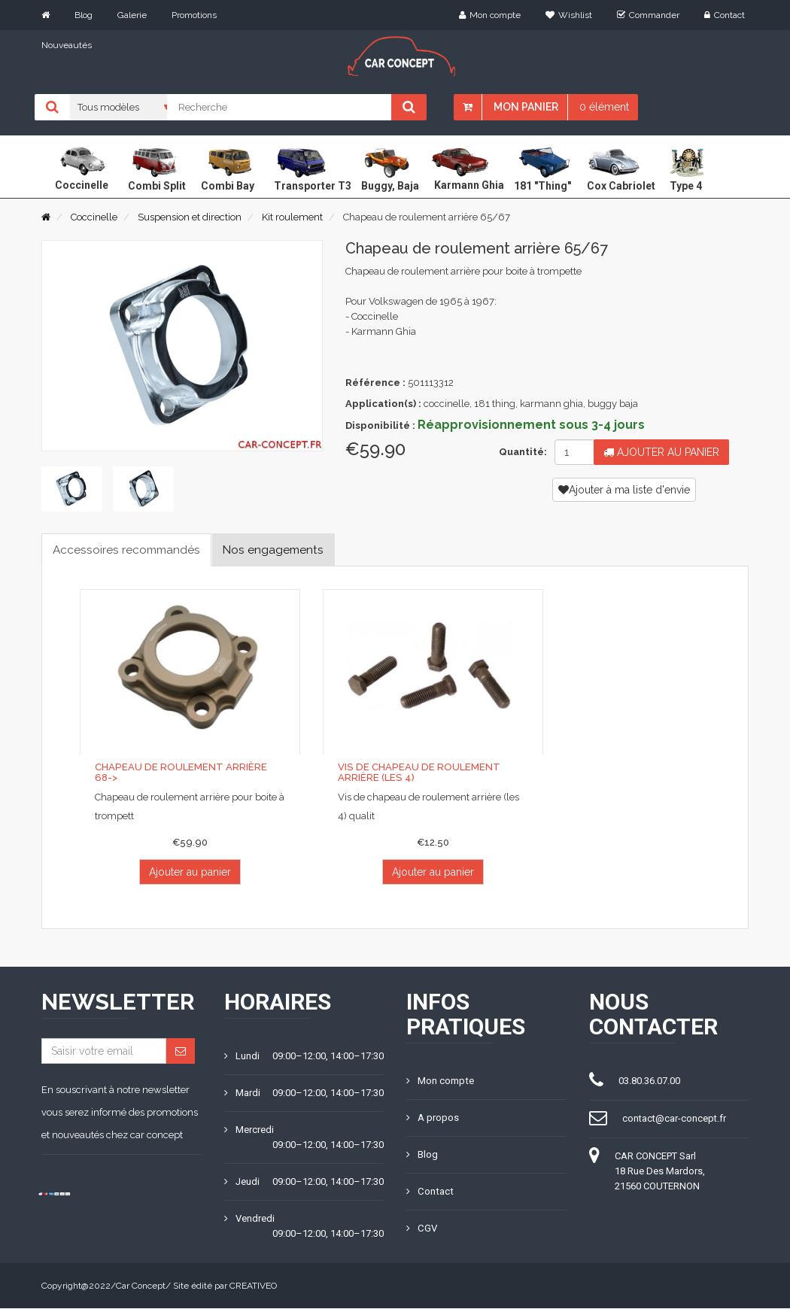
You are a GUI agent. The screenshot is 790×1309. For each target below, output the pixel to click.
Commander (648, 15)
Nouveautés (66, 45)
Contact (724, 15)
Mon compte (490, 15)
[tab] (71, 489)
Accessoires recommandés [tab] (129, 549)
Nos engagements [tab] (281, 549)
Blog (83, 15)
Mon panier (526, 107)
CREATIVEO (253, 1286)
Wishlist (568, 15)
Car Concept (141, 1286)
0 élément (604, 107)
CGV (421, 1229)
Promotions (194, 15)
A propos (432, 1118)
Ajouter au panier (661, 452)
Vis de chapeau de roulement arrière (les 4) (417, 773)
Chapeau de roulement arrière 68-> (189, 773)
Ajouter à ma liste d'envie (624, 490)
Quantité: (521, 451)
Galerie (132, 15)
